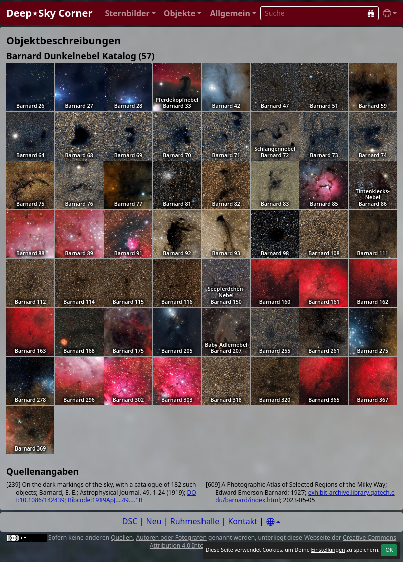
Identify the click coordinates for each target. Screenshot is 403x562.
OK (389, 549)
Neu (154, 521)
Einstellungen (328, 549)
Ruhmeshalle (195, 521)
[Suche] (371, 13)
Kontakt (242, 521)
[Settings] (273, 522)
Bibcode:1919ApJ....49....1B (105, 500)
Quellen (122, 537)
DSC (130, 521)
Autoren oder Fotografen (171, 537)
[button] (129, 13)
